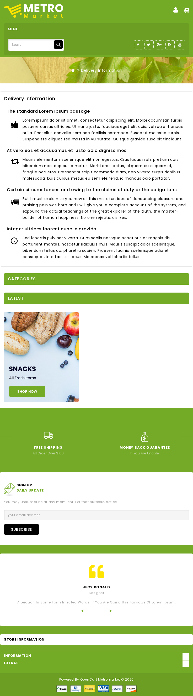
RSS (170, 45)
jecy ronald (96, 587)
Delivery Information (101, 70)
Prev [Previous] (6, 436)
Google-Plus (159, 45)
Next (187, 436)
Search (58, 44)
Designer (96, 593)
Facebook (138, 45)
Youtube (180, 45)
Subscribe (21, 529)
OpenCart (88, 679)
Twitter (149, 45)
